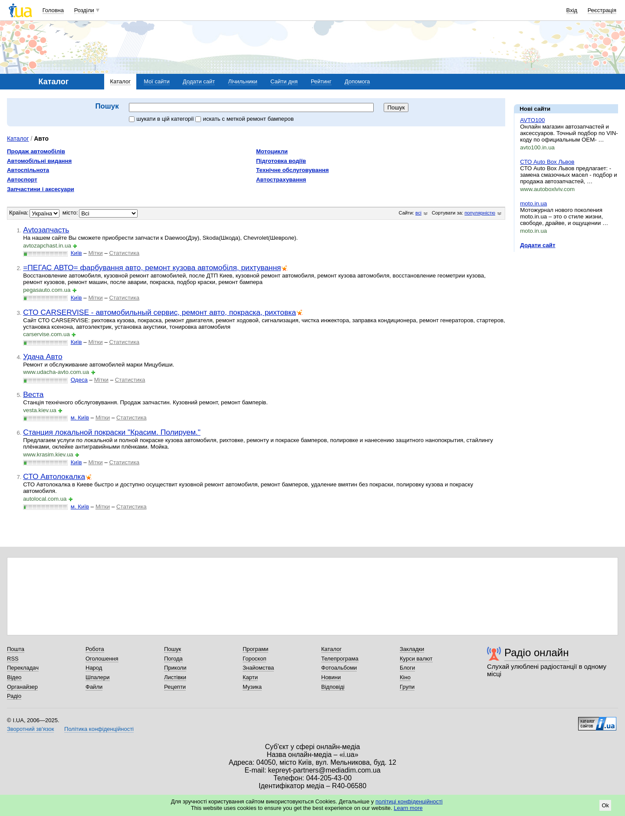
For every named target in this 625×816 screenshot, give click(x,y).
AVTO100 (532, 120)
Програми (255, 649)
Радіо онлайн (536, 652)
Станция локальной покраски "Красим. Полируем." (112, 432)
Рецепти (175, 687)
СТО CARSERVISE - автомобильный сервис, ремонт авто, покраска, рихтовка (159, 312)
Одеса (79, 380)
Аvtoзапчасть (46, 229)
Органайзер (22, 687)
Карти (250, 677)
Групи (407, 687)
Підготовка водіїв (281, 161)
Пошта (15, 649)
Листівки (175, 677)
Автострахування (281, 179)
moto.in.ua (533, 203)
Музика (252, 687)
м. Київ (80, 417)
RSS (13, 658)
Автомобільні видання (39, 161)
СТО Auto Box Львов (547, 162)
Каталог (120, 81)
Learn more (408, 808)
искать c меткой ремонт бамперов (244, 119)
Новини (331, 677)
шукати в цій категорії (162, 119)
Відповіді (333, 687)
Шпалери (98, 677)
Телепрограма (340, 658)
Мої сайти (157, 81)
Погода (173, 658)
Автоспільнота (28, 170)
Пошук (172, 649)
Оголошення (102, 658)
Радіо (14, 696)
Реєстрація (602, 10)
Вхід (572, 10)
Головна (53, 10)
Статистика (124, 253)
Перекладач (23, 667)
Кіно (405, 677)
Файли (94, 687)
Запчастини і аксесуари (40, 189)
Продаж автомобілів (36, 151)
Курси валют (416, 658)
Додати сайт (199, 81)
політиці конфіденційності (409, 801)
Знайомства (258, 667)
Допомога (357, 81)
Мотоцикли (272, 151)
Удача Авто (42, 356)
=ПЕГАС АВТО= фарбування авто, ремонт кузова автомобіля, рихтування (152, 267)
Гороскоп (254, 658)
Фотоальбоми (339, 667)
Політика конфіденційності (99, 729)
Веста (33, 394)
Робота (95, 649)
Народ (94, 667)
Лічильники (242, 81)
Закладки (412, 649)
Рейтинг (321, 81)
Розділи (84, 10)
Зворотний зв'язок (30, 729)
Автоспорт (22, 179)
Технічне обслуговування (292, 170)
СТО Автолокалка (54, 476)
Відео (14, 677)
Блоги (407, 667)
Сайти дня (284, 81)
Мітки (95, 253)
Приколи (175, 667)
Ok (605, 805)
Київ (76, 253)
